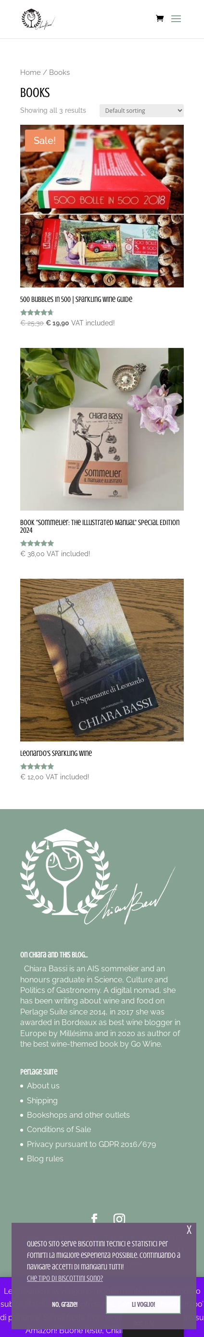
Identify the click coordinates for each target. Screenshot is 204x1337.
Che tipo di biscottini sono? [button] (65, 1278)
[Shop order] (142, 110)
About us (43, 1085)
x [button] (189, 1229)
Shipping (42, 1100)
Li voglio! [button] (143, 1304)
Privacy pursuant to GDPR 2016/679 (91, 1144)
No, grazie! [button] (64, 1304)
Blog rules (45, 1158)
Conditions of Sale (59, 1129)
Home (30, 72)
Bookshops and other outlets (78, 1115)
